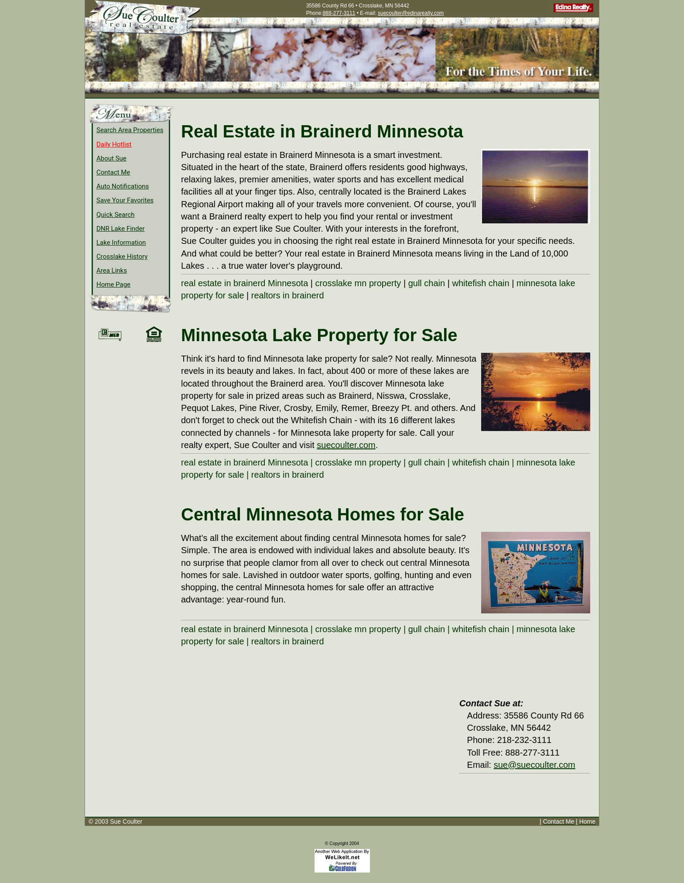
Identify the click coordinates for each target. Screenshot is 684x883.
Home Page (113, 284)
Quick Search (115, 215)
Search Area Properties (129, 130)
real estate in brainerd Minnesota (244, 283)
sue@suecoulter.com (534, 765)
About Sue (111, 158)
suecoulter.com (346, 445)
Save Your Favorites (125, 200)
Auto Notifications (122, 186)
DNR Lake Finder (120, 229)
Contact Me (113, 172)
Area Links (111, 270)
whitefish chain (480, 283)
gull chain (426, 283)
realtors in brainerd (287, 295)
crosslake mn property (358, 283)
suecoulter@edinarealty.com (411, 13)
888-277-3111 (339, 13)
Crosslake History (121, 256)
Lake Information (121, 242)
